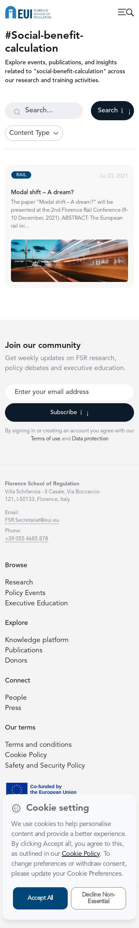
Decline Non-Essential (98, 898)
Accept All (40, 898)
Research (19, 582)
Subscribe (69, 412)
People (16, 697)
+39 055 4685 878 (26, 539)
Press (13, 708)
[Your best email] (69, 392)
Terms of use (46, 439)
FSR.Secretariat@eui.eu (32, 520)
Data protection (90, 439)
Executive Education (36, 603)
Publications (23, 650)
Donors (16, 660)
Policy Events (25, 593)
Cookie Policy (26, 755)
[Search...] (44, 110)
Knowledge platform (37, 640)
